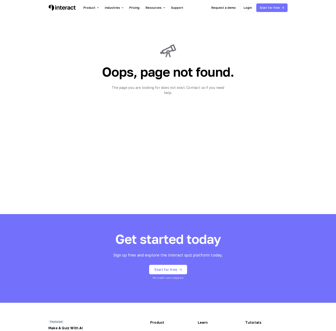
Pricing (134, 7)
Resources (155, 7)
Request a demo (223, 7)
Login (248, 7)
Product (91, 7)
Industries (114, 7)
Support (177, 7)
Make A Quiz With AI (65, 328)
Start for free (272, 7)
